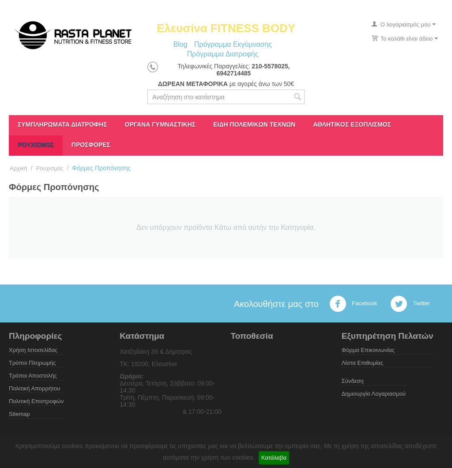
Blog (180, 44)
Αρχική (18, 168)
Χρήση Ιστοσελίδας (33, 350)
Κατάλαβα (273, 457)
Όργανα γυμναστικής (160, 124)
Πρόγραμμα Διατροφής (222, 54)
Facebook (353, 304)
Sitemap (19, 414)
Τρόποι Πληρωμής (32, 362)
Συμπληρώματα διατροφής (62, 124)
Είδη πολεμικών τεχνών (254, 124)
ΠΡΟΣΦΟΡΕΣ (91, 144)
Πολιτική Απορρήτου (34, 388)
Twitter (410, 304)
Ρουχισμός (36, 144)
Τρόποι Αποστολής (33, 375)
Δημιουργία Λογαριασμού (374, 393)
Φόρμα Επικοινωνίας (368, 350)
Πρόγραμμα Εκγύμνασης (233, 44)
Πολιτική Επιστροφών (36, 401)
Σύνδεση (353, 381)
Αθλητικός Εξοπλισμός (352, 124)
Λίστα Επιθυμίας (363, 362)
